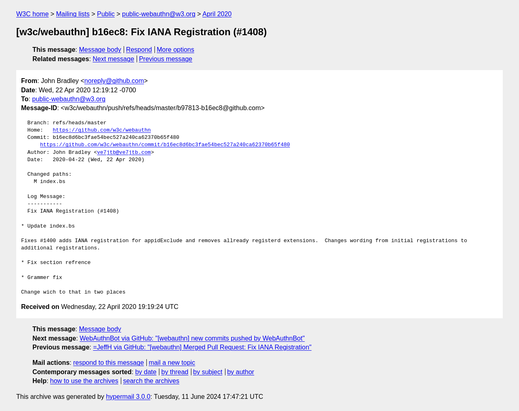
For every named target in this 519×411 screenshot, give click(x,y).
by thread (175, 371)
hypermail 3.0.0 (128, 396)
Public (106, 14)
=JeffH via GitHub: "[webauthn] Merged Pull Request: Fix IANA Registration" (202, 347)
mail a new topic (172, 362)
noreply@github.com (114, 80)
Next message (113, 58)
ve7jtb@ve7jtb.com (124, 152)
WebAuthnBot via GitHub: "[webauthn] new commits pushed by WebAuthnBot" (192, 338)
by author (240, 371)
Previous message (166, 58)
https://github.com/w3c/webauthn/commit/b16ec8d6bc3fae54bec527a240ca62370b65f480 (165, 145)
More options (176, 49)
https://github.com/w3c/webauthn (102, 130)
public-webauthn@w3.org (158, 14)
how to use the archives (84, 380)
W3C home (32, 14)
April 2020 (217, 14)
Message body (100, 49)
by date (145, 371)
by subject (207, 371)
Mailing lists (73, 14)
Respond (139, 49)
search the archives (151, 380)
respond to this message (108, 362)
